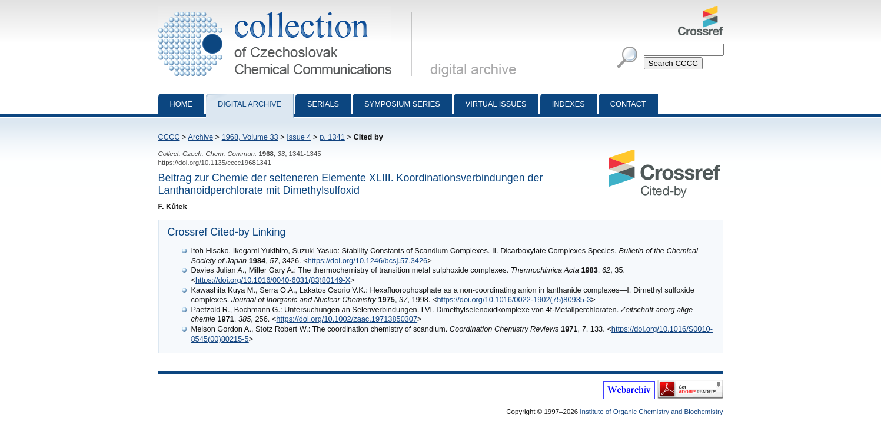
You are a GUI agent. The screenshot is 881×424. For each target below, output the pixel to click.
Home (181, 104)
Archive (200, 136)
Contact (628, 104)
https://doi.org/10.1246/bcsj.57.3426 (367, 260)
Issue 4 (299, 136)
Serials (323, 104)
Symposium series (402, 104)
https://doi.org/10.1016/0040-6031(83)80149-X (272, 280)
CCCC (169, 136)
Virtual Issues (496, 104)
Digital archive (249, 104)
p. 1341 (332, 136)
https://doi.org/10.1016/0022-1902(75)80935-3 (514, 299)
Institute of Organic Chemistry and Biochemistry (651, 411)
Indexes (568, 104)
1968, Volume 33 (250, 136)
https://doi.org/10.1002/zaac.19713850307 (346, 318)
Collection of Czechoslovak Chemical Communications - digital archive (287, 10)
